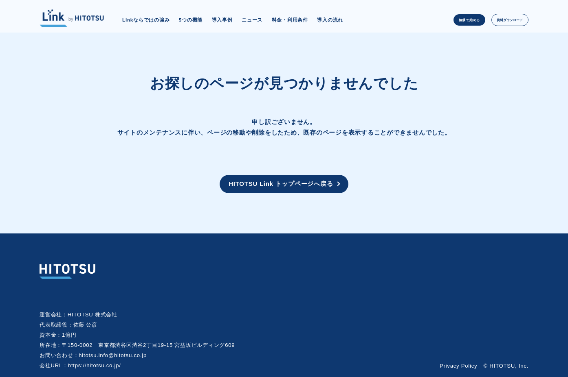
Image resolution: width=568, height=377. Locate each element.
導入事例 (222, 19)
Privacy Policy (458, 365)
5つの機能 (191, 19)
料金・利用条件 (290, 19)
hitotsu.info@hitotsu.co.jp (113, 354)
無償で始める (445, 19)
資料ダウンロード (501, 19)
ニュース (252, 19)
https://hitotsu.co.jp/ (94, 364)
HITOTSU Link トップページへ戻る (281, 183)
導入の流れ (330, 19)
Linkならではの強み (146, 19)
